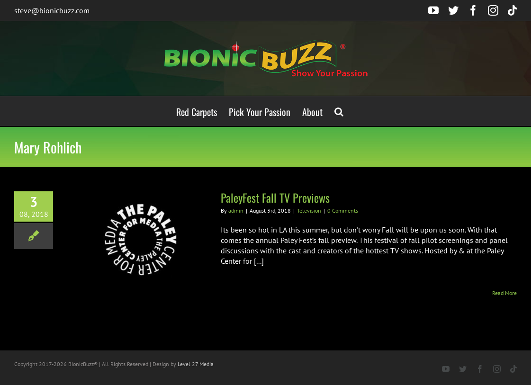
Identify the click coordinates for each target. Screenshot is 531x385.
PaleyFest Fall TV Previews (275, 197)
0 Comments (342, 210)
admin (235, 210)
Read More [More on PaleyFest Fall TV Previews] (504, 292)
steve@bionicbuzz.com (52, 10)
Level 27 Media (196, 363)
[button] (338, 111)
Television (309, 210)
